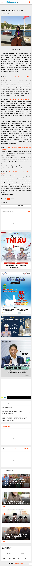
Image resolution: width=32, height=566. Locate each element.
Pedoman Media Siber (23, 558)
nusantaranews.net (19, 563)
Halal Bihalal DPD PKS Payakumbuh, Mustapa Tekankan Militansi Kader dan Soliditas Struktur (15, 518)
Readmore (5, 488)
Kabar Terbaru (6, 426)
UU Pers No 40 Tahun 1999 (9, 558)
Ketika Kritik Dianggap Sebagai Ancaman (18, 99)
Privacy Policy (23, 553)
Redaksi (9, 553)
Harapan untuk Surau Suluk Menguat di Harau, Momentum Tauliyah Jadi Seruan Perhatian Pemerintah (15, 536)
